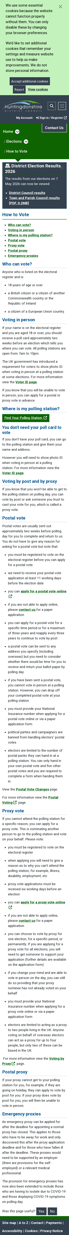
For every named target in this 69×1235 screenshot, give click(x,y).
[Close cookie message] (60, 6)
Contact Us (54, 128)
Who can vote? (19, 225)
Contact (37, 1223)
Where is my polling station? (30, 235)
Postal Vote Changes (32, 789)
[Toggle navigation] (62, 106)
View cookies (38, 89)
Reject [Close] (19, 90)
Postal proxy (17, 251)
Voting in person (21, 230)
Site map (9, 1223)
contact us (27, 610)
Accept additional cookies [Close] (29, 81)
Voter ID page (26, 382)
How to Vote (16, 151)
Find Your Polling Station (26, 418)
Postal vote (17, 240)
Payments (54, 1223)
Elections (14, 141)
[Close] (62, 167)
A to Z (23, 1223)
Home (8, 131)
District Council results (27, 193)
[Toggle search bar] (52, 106)
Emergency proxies (23, 256)
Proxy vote (16, 246)
